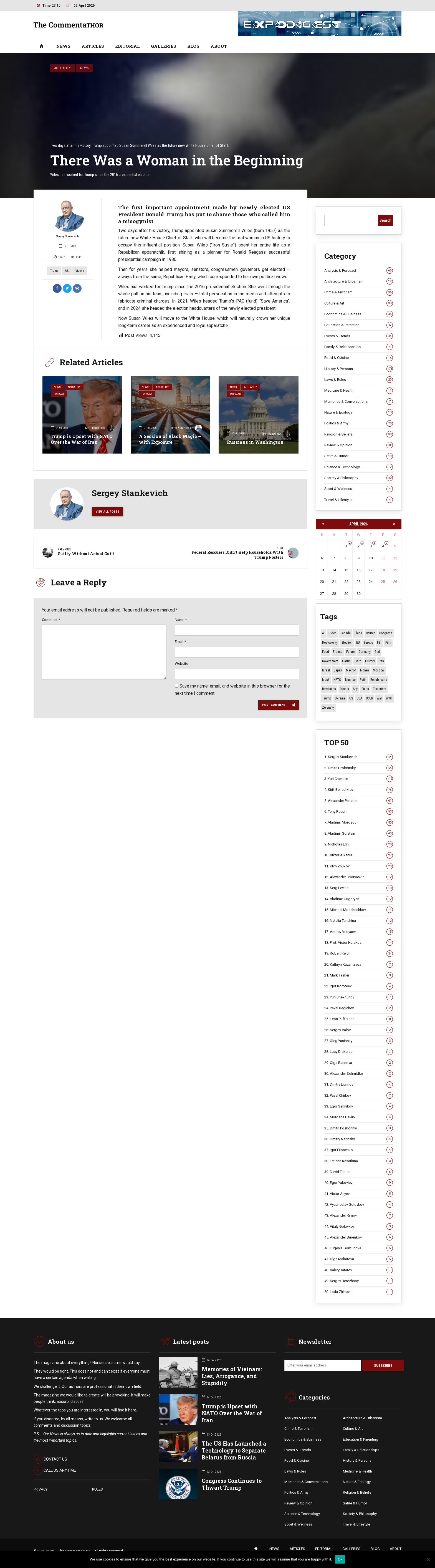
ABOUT (219, 46)
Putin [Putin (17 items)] (363, 680)
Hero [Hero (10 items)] (358, 661)
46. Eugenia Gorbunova (358, 1248)
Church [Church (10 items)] (370, 633)
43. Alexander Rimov (358, 1215)
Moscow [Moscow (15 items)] (378, 670)
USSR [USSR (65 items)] (369, 698)
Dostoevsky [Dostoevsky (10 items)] (330, 643)
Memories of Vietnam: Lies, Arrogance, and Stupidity (232, 1376)
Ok (340, 1559)
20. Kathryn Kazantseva (358, 964)
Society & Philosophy (358, 477)
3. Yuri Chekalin (358, 778)
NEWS (63, 46)
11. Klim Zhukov (358, 866)
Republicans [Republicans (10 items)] (378, 680)
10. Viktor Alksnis (358, 855)
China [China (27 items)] (358, 633)
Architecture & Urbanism (358, 281)
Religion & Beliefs (358, 434)
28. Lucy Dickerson (358, 1051)
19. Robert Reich (358, 953)
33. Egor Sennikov (358, 1106)
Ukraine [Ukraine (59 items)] (340, 698)
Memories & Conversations (358, 401)
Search (385, 220)
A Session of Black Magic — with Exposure (170, 439)
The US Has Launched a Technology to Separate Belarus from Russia (234, 1450)
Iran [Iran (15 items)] (381, 661)
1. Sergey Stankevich (358, 757)
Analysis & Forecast (358, 270)
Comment (51, 621)
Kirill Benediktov (99, 429)
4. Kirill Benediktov (358, 789)
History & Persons (358, 368)
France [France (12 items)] (337, 652)
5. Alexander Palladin (358, 800)
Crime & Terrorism (358, 292)
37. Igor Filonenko (358, 1149)
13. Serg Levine (358, 887)
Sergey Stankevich (67, 218)
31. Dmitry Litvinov (358, 1084)
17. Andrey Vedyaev (358, 931)
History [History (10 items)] (370, 661)
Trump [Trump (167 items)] (326, 698)
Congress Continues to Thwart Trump (232, 1484)
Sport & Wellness (358, 488)
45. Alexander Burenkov (358, 1237)
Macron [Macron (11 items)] (351, 670)
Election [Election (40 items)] (347, 643)
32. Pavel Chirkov (358, 1095)
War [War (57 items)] (379, 698)
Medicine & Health (358, 390)
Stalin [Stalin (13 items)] (365, 689)
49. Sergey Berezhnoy (358, 1280)
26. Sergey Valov (358, 1030)
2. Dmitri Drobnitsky (358, 768)
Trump (54, 271)
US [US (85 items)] (351, 698)
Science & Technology (358, 467)
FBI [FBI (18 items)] (379, 643)
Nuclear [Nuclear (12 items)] (350, 680)
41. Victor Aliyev (358, 1193)
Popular (60, 395)
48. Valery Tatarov (358, 1270)
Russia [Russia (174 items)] (344, 689)
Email (180, 643)
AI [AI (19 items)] (323, 633)
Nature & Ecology (358, 412)
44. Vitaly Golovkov (358, 1226)
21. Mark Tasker (358, 975)
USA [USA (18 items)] (359, 698)
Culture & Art (358, 303)
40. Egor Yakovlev (358, 1182)
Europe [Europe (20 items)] (368, 643)
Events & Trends (358, 336)
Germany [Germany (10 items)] (365, 652)
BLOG (193, 46)
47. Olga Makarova (358, 1259)
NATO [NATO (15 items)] (337, 680)
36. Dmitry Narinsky (358, 1139)
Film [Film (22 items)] (388, 643)
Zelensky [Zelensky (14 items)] (328, 707)
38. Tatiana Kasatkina (358, 1161)
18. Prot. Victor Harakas (358, 942)
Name (181, 621)
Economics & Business (358, 314)
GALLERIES (163, 46)
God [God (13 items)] (377, 652)
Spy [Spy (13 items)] (355, 689)
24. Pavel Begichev (358, 1008)
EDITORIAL (127, 46)
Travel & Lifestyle (358, 499)
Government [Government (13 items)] (330, 661)
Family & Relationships (358, 346)
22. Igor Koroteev (358, 986)
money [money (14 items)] (364, 670)
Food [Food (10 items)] (325, 652)
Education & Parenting (358, 325)
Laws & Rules (358, 379)
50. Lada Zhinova (358, 1292)
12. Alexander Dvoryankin (358, 877)
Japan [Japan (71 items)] (338, 670)
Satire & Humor (358, 456)
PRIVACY (40, 1490)
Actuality (62, 68)
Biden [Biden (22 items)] (332, 633)
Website (181, 665)
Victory (79, 271)
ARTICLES (93, 46)
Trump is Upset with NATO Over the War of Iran (82, 439)
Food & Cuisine (358, 357)
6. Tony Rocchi (358, 811)
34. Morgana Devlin (358, 1117)
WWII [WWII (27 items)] (389, 698)
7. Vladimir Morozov (358, 822)
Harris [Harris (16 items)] (346, 661)
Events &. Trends (297, 1450)
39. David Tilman (358, 1171)
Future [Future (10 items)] (350, 652)
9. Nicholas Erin (358, 844)
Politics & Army (358, 423)
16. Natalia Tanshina (358, 920)
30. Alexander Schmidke (358, 1073)
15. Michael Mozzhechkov (358, 909)
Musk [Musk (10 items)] (326, 680)
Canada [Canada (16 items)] (345, 633)
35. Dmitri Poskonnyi (358, 1128)
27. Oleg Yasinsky (358, 1040)
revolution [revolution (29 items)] (329, 689)
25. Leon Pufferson (358, 1018)
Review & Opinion (358, 445)
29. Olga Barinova (358, 1062)
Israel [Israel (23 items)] (326, 670)
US (67, 271)
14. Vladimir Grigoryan (358, 899)
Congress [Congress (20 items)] (385, 633)
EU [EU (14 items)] (358, 643)
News (84, 68)
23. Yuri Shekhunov (358, 997)
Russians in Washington (255, 442)
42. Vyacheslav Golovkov (358, 1204)
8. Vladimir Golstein (358, 833)
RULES (97, 1490)
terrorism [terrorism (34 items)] (379, 689)
